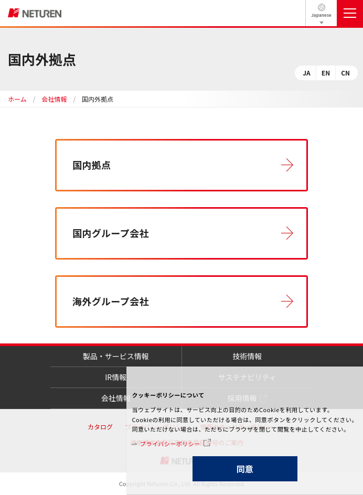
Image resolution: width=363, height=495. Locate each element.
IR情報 (115, 377)
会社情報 (54, 98)
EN (326, 72)
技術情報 (247, 356)
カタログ (100, 426)
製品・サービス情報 (116, 356)
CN (345, 72)
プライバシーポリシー (170, 443)
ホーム (17, 98)
